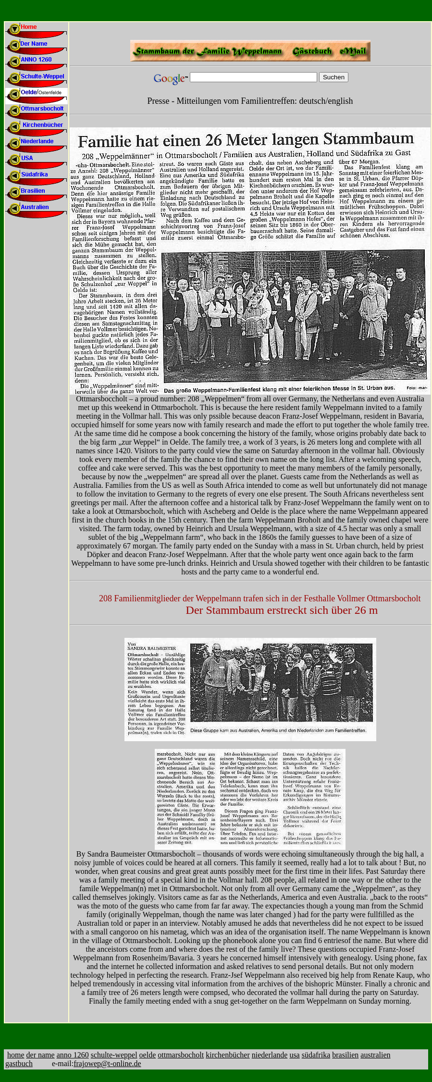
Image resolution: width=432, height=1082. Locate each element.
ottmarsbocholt (181, 1055)
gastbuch (19, 1063)
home (16, 1055)
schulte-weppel (114, 1055)
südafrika (316, 1055)
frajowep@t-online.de (107, 1063)
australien (375, 1055)
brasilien (345, 1055)
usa (294, 1055)
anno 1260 (73, 1055)
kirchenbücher (228, 1055)
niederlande (270, 1055)
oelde (147, 1055)
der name (40, 1055)
